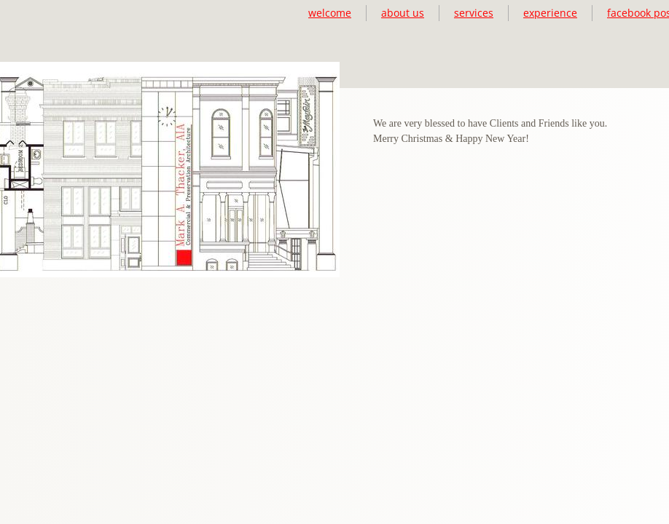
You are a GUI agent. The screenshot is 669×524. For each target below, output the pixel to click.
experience (550, 13)
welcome (329, 13)
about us (402, 13)
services (473, 13)
